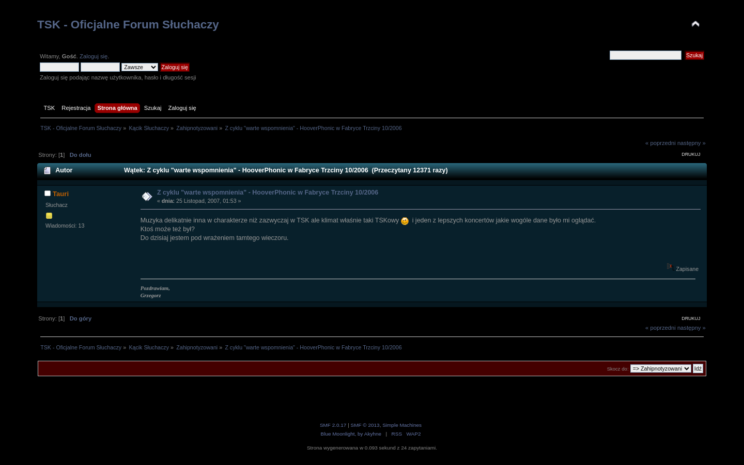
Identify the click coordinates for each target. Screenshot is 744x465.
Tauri (61, 194)
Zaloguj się (93, 56)
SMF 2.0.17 (333, 425)
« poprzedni (660, 143)
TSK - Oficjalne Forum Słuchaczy (128, 24)
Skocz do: (618, 369)
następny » (691, 143)
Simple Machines (402, 425)
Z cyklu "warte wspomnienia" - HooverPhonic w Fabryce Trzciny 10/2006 (267, 192)
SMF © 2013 (365, 425)
